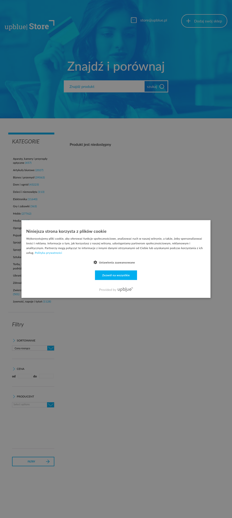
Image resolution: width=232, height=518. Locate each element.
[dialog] (116, 259)
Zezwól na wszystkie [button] (116, 275)
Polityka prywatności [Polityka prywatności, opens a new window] (48, 252)
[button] (116, 262)
